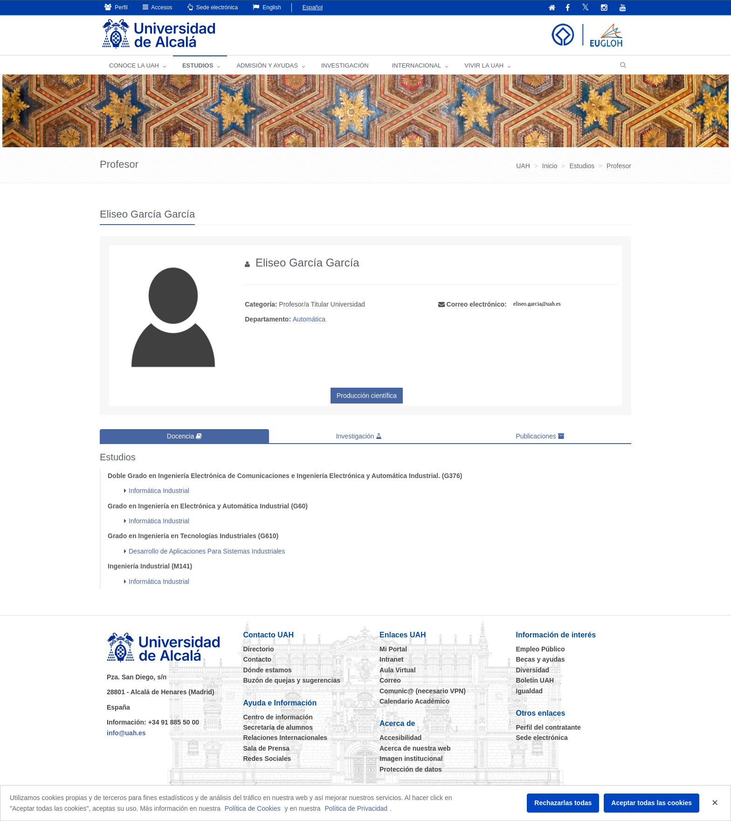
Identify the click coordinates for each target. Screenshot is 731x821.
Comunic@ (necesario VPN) (422, 691)
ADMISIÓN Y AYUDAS (267, 65)
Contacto (257, 659)
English (267, 7)
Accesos (157, 7)
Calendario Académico (414, 701)
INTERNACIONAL (416, 65)
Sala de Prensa (266, 748)
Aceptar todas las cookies (651, 803)
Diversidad (533, 670)
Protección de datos (410, 769)
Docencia (184, 436)
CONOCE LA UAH (134, 65)
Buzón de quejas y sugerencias (292, 680)
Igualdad (529, 691)
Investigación (359, 436)
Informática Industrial (159, 490)
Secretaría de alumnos (278, 727)
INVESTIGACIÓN (345, 65)
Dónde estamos (267, 670)
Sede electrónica (212, 7)
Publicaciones (540, 436)
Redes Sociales (267, 758)
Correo (390, 680)
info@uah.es (126, 733)
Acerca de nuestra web (415, 748)
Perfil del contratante (548, 727)
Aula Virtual (397, 670)
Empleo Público (540, 649)
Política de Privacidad (356, 808)
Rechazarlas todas (563, 803)
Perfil (116, 7)
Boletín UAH (535, 680)
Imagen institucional (410, 758)
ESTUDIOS (197, 65)
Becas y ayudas (540, 659)
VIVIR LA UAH (483, 65)
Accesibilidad (400, 737)
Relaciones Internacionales (285, 737)
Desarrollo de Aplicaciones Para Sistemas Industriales (207, 551)
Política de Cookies (253, 808)
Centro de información (278, 717)
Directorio (258, 649)
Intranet (391, 659)
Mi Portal (393, 649)
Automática (309, 319)
